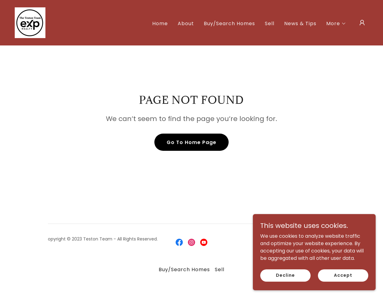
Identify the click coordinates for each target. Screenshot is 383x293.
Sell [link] (269, 23)
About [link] (186, 23)
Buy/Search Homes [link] (229, 23)
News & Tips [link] (300, 23)
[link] (30, 22)
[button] (336, 23)
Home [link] (160, 23)
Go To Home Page (191, 142)
